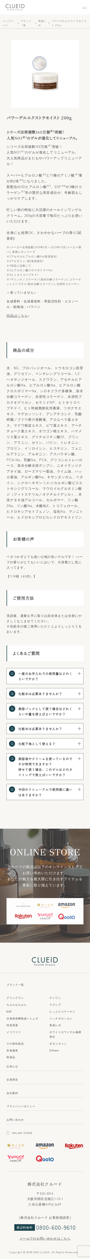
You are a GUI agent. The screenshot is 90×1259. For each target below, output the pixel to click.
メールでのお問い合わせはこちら (45, 1238)
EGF (9, 1011)
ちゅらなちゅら (17, 1004)
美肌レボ (55, 1025)
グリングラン (15, 997)
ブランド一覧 (15, 984)
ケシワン (55, 997)
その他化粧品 (15, 1043)
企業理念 (12, 1079)
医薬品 (11, 1057)
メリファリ (14, 1032)
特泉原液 (12, 1025)
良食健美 (12, 1050)
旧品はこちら (17, 315)
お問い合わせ (15, 1119)
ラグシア (55, 1004)
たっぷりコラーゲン (62, 1011)
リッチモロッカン (61, 1018)
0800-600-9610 (56, 1227)
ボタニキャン (58, 1043)
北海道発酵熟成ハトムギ (22, 1018)
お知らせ (12, 1066)
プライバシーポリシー (21, 1106)
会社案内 (12, 1093)
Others (54, 1050)
